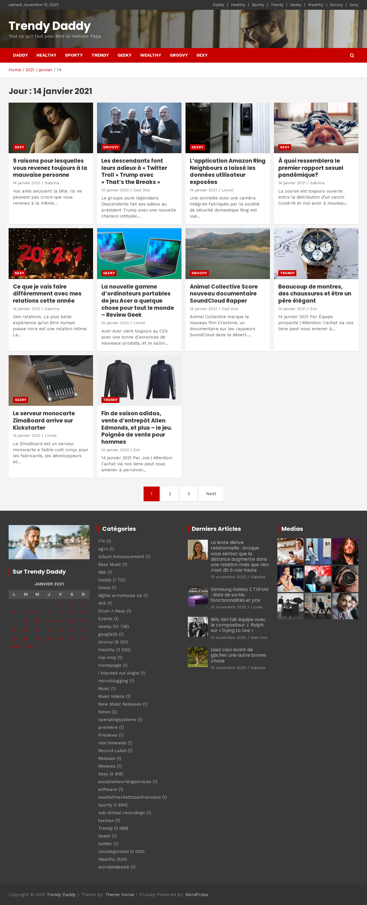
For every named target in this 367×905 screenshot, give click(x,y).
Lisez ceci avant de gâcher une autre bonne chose (238, 655)
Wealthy (315, 5)
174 (101, 541)
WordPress (196, 894)
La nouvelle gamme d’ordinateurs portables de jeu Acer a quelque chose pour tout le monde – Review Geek (137, 301)
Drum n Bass (111, 611)
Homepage (109, 665)
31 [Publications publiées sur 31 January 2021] (84, 638)
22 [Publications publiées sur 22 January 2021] (60, 630)
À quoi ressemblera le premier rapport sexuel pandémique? (310, 168)
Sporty (258, 5)
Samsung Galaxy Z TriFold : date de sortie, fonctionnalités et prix (239, 595)
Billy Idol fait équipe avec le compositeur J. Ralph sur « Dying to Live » (238, 625)
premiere (108, 727)
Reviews (106, 766)
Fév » (29, 646)
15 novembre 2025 (228, 576)
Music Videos (111, 696)
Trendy (277, 5)
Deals (104, 587)
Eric (313, 308)
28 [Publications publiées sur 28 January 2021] (48, 638)
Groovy (336, 5)
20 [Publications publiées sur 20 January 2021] (37, 630)
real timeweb (112, 742)
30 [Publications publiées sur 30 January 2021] (71, 638)
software (107, 789)
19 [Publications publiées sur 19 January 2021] (26, 630)
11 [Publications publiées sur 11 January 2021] (14, 621)
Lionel (227, 190)
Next (211, 493)
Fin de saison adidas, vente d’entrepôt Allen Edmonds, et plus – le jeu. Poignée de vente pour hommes (136, 428)
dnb (102, 603)
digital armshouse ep (120, 595)
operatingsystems (117, 719)
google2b (108, 634)
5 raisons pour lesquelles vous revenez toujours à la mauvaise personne (50, 168)
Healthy (238, 5)
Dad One (141, 190)
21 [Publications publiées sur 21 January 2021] (49, 630)
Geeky (296, 5)
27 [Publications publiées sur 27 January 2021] (37, 638)
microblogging (113, 680)
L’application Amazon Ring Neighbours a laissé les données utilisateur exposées (228, 171)
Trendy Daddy (50, 26)
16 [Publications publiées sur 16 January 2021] (71, 621)
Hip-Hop (107, 657)
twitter (105, 843)
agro (103, 549)
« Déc (14, 646)
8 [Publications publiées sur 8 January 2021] (60, 612)
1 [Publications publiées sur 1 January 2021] (60, 603)
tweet (104, 836)
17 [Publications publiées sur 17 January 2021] (83, 621)
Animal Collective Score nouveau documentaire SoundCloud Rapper (224, 294)
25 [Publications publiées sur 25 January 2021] (14, 638)
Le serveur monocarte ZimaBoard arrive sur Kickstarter (44, 420)
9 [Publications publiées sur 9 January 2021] (71, 612)
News (104, 711)
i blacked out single (118, 673)
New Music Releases (120, 704)
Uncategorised (113, 851)
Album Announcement (121, 556)
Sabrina (52, 182)
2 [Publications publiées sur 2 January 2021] (72, 603)
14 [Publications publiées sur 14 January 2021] (49, 621)
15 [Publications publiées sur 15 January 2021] (60, 621)
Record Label (112, 750)
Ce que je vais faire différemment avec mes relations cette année (47, 294)
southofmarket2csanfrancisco (129, 797)
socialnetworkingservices (124, 781)
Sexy (353, 5)
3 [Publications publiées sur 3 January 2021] (83, 603)
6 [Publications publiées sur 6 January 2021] (37, 612)
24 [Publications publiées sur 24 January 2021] (83, 630)
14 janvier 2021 (26, 182)
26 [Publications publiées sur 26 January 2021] (25, 638)
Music (104, 688)
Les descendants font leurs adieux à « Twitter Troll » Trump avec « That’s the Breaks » (134, 171)
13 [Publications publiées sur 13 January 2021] (37, 621)
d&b (102, 572)
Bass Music (109, 564)
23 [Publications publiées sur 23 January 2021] (71, 630)
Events (105, 618)
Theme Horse (119, 894)
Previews (107, 735)
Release (106, 758)
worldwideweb (114, 867)
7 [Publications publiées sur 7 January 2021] (48, 612)
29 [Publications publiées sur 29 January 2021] (60, 638)
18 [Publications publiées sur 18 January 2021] (14, 630)
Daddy (218, 5)
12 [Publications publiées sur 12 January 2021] (26, 621)
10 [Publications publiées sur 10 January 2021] (83, 612)
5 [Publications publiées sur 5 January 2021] (25, 612)
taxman (106, 820)
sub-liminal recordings (121, 812)
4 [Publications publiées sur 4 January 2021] (14, 612)
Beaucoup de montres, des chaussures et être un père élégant (314, 294)
